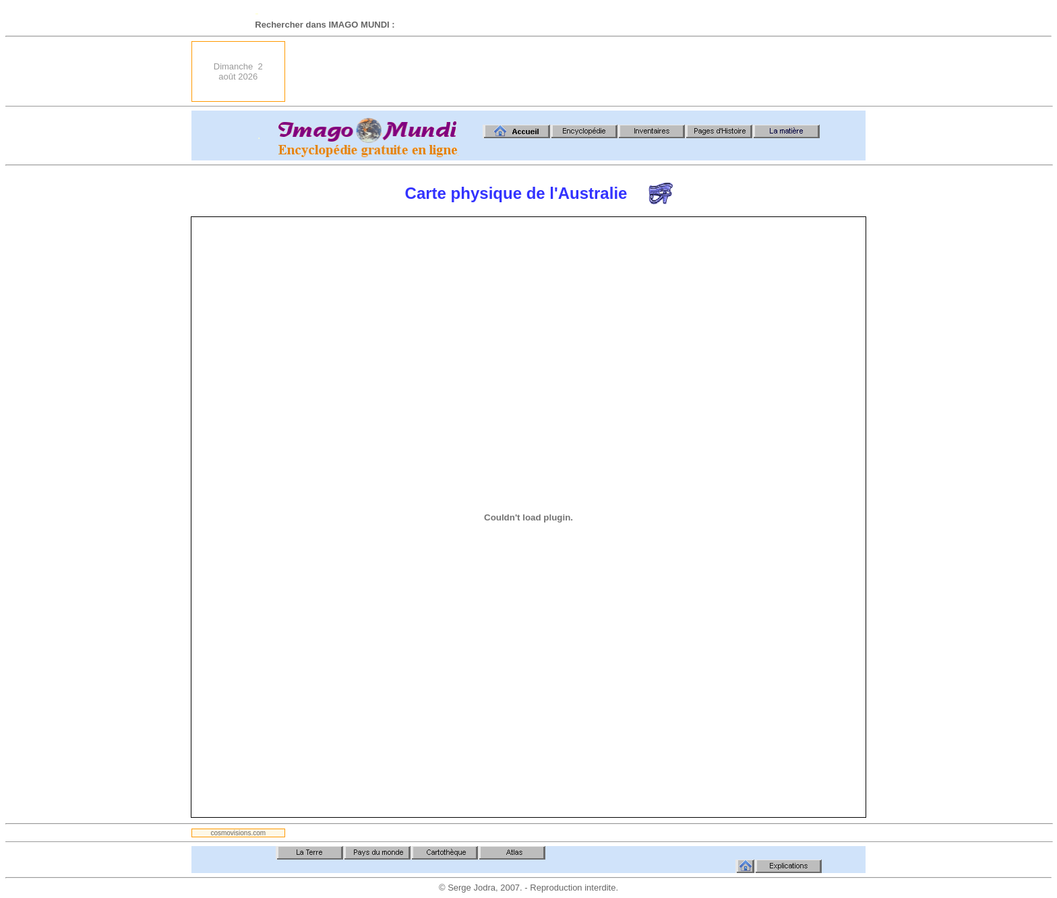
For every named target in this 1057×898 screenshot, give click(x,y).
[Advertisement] (620, 71)
